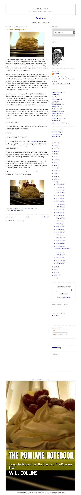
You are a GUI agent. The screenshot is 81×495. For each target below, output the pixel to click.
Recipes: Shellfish (57, 113)
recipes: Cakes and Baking (59, 123)
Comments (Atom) (18, 221)
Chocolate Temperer (57, 132)
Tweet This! (55, 316)
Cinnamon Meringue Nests (16, 29)
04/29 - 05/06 (59, 232)
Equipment (55, 94)
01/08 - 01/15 (59, 260)
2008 (55, 275)
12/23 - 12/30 (59, 184)
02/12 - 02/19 (59, 246)
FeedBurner (67, 297)
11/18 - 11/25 (59, 193)
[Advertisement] (58, 362)
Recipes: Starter (56, 116)
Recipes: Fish (55, 106)
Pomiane (40, 8)
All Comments (58, 334)
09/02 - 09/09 (59, 207)
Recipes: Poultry (56, 111)
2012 (55, 182)
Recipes (54, 101)
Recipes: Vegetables (57, 118)
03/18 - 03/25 (59, 240)
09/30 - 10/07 (59, 198)
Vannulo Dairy (56, 136)
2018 (55, 165)
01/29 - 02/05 (59, 255)
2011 (55, 267)
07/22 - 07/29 (59, 218)
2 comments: (29, 208)
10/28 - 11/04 (59, 195)
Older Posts (46, 217)
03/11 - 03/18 (59, 243)
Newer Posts (9, 217)
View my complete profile (61, 83)
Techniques (55, 120)
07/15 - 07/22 (59, 221)
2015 (55, 173)
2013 (55, 179)
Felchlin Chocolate (57, 134)
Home (27, 217)
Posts (55, 331)
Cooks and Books (57, 92)
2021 (55, 156)
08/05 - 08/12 (59, 212)
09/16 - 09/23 (59, 204)
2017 (55, 168)
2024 (55, 148)
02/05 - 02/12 (59, 252)
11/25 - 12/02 (59, 190)
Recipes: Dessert (17, 210)
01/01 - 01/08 (59, 263)
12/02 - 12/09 (59, 187)
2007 (55, 278)
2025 (55, 145)
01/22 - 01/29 (59, 257)
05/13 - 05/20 (59, 229)
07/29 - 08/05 (59, 215)
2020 (55, 159)
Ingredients (55, 97)
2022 (55, 154)
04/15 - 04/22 (59, 235)
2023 (55, 151)
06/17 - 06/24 (59, 224)
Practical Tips (55, 99)
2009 (55, 272)
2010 (55, 269)
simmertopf (35, 141)
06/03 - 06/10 (59, 226)
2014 (55, 176)
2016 (55, 170)
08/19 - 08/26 (59, 209)
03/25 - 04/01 (59, 238)
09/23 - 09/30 (59, 201)
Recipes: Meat (56, 109)
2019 (55, 162)
